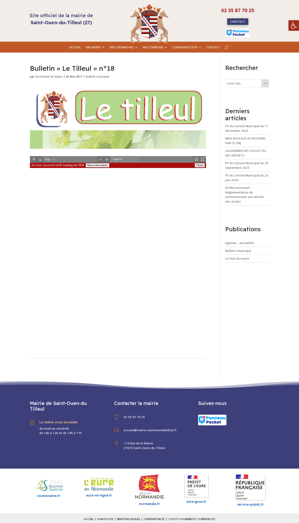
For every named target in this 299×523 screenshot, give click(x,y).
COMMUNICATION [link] (184, 47)
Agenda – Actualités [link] (239, 243)
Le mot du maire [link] (237, 258)
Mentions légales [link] (128, 519)
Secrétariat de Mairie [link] (48, 76)
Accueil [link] (89, 519)
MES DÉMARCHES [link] (122, 47)
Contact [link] (237, 21)
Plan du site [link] (105, 519)
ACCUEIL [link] (75, 47)
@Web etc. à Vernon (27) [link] (200, 519)
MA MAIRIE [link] (93, 47)
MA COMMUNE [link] (153, 47)
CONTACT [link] (213, 47)
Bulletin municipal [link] (97, 76)
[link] (293, 25)
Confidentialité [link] (154, 519)
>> (265, 83)
